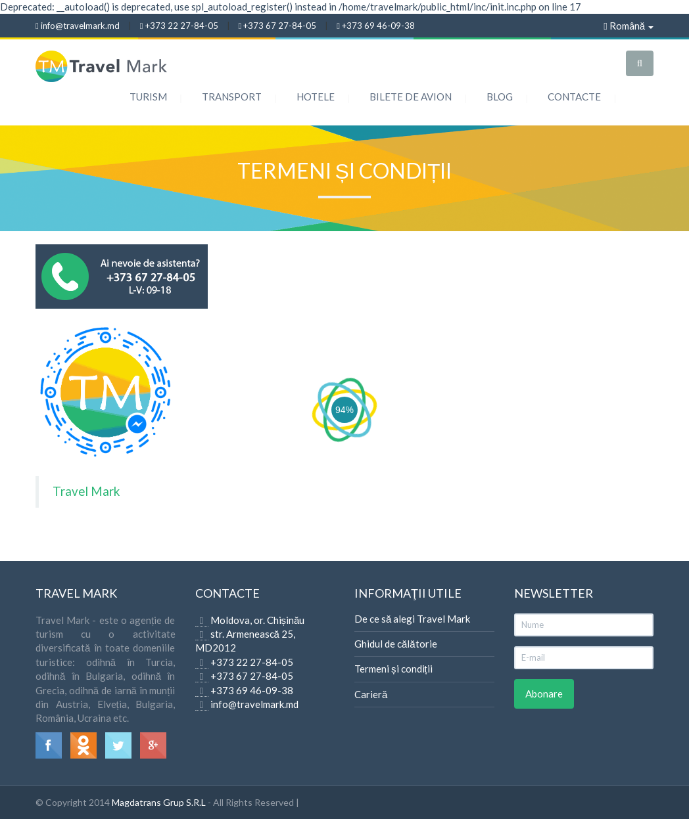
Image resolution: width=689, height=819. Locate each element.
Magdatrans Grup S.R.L (159, 802)
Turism (148, 96)
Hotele (316, 96)
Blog (500, 96)
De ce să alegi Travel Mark (412, 619)
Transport (232, 96)
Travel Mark (86, 490)
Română (628, 26)
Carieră (370, 694)
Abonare (544, 693)
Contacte (574, 96)
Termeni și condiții (393, 669)
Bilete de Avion (410, 96)
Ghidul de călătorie (395, 644)
